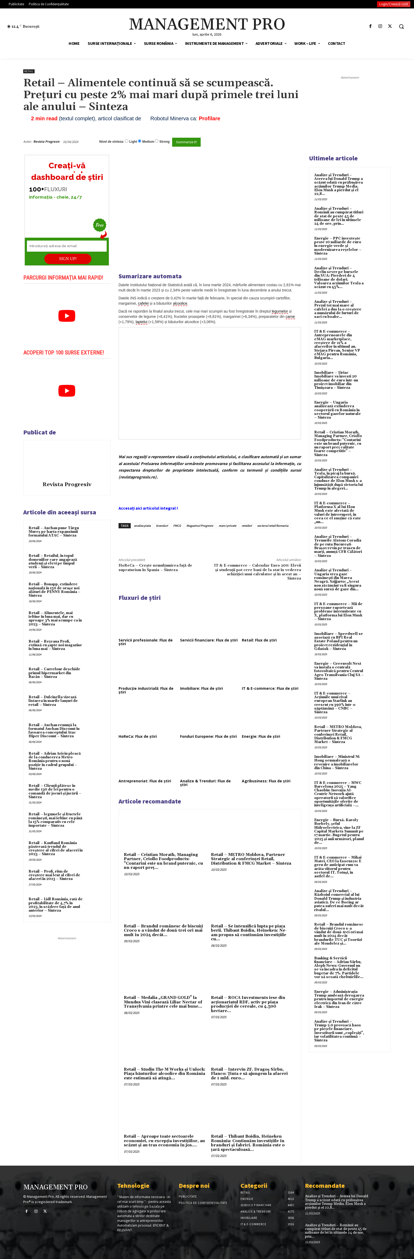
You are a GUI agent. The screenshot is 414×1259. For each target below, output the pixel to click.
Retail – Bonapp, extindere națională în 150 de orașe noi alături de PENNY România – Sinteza (55, 590)
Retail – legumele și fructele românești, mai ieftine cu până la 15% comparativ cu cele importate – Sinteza (55, 820)
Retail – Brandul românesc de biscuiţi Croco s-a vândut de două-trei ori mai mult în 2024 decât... (163, 930)
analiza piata (142, 526)
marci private (227, 526)
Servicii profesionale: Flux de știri (146, 642)
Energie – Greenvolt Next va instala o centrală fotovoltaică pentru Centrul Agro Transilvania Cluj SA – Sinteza (339, 671)
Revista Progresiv (46, 141)
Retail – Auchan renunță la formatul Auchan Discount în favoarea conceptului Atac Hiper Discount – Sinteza (54, 731)
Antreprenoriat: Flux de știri (145, 780)
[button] (401, 26)
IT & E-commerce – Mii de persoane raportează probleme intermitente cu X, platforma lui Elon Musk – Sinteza (338, 611)
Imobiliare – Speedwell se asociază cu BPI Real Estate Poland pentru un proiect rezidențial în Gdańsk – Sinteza (338, 641)
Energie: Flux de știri (261, 736)
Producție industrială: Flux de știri (146, 690)
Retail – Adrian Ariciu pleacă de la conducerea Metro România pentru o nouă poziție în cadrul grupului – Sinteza (55, 761)
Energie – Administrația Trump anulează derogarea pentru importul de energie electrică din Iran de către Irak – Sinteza (339, 999)
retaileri (247, 526)
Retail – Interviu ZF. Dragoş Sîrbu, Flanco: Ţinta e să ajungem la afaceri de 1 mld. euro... (249, 1074)
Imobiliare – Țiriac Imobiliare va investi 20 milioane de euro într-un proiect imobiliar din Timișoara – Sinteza (336, 380)
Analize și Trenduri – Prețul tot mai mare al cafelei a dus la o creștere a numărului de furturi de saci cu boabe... (337, 309)
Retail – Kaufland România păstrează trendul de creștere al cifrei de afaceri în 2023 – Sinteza (56, 848)
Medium (148, 141)
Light (133, 141)
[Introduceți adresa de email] (67, 246)
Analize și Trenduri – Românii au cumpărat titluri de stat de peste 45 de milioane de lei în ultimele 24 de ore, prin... (338, 216)
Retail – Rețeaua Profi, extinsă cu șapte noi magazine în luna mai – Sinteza (55, 645)
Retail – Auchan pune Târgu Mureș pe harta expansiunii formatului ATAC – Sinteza (54, 532)
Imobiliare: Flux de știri (201, 688)
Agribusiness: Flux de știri (266, 780)
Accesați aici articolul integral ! (148, 508)
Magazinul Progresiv (199, 526)
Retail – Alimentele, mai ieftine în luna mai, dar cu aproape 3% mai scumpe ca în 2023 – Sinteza (55, 618)
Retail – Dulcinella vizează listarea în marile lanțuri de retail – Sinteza (53, 701)
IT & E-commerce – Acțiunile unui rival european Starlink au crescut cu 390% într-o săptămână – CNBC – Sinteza (334, 702)
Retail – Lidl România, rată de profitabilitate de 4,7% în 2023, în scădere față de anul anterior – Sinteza (56, 905)
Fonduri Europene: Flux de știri (208, 736)
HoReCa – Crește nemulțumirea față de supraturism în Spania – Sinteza (155, 567)
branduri (162, 526)
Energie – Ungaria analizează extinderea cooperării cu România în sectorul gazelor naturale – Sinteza (337, 410)
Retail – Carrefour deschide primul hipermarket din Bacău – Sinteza (54, 673)
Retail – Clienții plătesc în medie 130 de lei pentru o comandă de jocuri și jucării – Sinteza (55, 791)
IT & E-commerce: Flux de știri (270, 688)
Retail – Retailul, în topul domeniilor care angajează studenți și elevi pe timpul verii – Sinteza (53, 561)
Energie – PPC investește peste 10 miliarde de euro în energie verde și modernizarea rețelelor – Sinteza (337, 246)
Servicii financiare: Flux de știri (209, 640)
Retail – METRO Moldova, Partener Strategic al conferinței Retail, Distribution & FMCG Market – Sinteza (251, 859)
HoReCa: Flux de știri (138, 736)
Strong (164, 141)
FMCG (177, 526)
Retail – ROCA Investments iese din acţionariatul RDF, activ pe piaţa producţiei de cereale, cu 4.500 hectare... (248, 1004)
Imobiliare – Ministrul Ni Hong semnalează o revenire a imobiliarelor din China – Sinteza (336, 762)
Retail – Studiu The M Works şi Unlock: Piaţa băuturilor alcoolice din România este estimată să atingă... (164, 1074)
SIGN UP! (68, 258)
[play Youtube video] (67, 316)
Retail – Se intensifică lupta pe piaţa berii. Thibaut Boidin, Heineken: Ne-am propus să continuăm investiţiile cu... (249, 933)
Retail (29, 71)
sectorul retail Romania (272, 526)
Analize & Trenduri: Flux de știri (205, 782)
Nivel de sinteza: (111, 141)
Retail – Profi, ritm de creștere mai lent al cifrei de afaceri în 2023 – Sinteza (54, 875)
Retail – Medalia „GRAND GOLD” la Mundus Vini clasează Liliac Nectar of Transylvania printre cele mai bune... (163, 1002)
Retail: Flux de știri (259, 640)
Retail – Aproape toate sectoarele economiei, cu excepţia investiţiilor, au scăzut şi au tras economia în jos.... (164, 1141)
